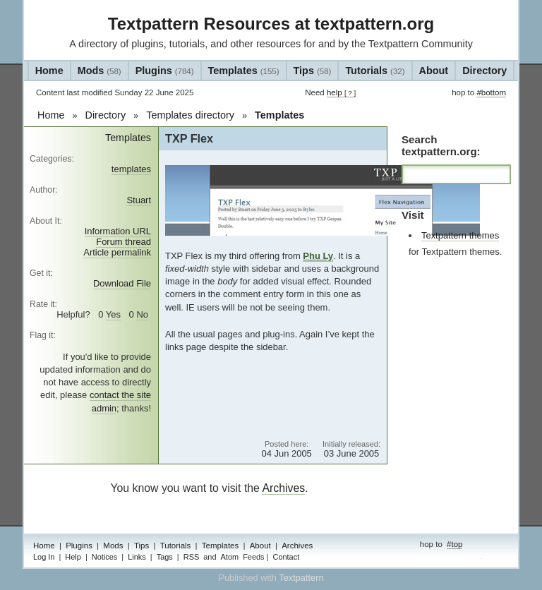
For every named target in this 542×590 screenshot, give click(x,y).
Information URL (118, 231)
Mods (99, 70)
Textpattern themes (460, 235)
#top (454, 544)
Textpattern (301, 577)
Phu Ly (318, 256)
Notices (104, 557)
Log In (43, 557)
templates (131, 169)
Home (49, 70)
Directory (484, 70)
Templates (243, 70)
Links (137, 557)
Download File (122, 283)
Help (73, 557)
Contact (285, 557)
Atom (230, 557)
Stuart (138, 200)
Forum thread (123, 241)
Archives (283, 488)
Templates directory (190, 115)
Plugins (165, 70)
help (341, 92)
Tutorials (374, 70)
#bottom (491, 92)
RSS (191, 557)
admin (494, 558)
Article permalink (117, 252)
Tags (165, 557)
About (434, 70)
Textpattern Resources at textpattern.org (271, 23)
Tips (313, 70)
